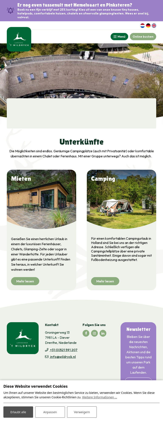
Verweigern (82, 412)
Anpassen (50, 412)
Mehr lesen (25, 281)
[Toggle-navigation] (119, 36)
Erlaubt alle (18, 412)
